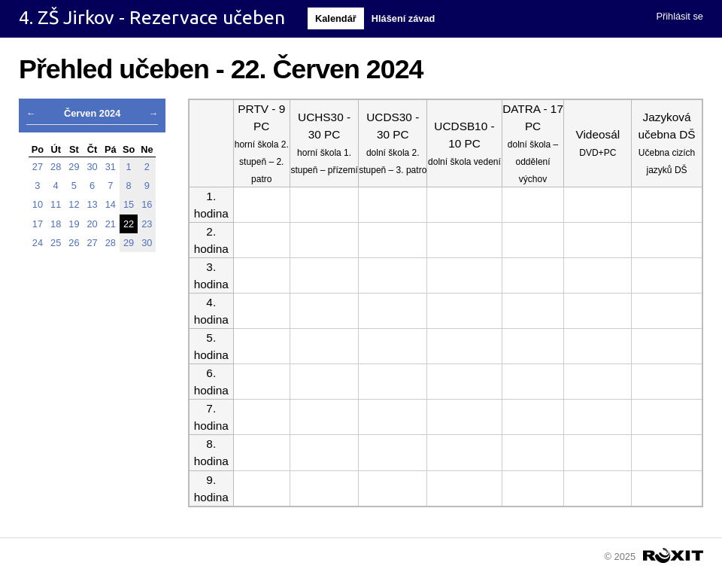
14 (110, 204)
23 (146, 224)
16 (146, 204)
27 (37, 166)
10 (37, 204)
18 (55, 224)
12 (73, 204)
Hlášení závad (403, 18)
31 (110, 166)
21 (110, 224)
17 (37, 224)
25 (55, 242)
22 (128, 224)
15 (128, 204)
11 (55, 204)
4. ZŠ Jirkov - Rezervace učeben (152, 17)
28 (55, 166)
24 (37, 242)
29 (73, 166)
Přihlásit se (679, 16)
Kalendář (335, 18)
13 (92, 204)
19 (73, 224)
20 (92, 224)
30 (92, 166)
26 (73, 242)
